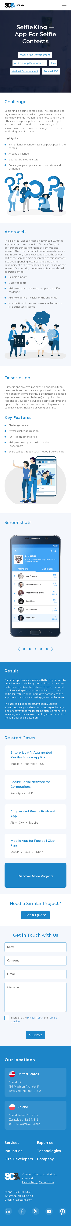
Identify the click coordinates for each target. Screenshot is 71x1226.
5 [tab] (47, 649)
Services (12, 1143)
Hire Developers (19, 1159)
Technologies (49, 1151)
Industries (13, 1151)
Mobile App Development (35, 55)
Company (45, 1159)
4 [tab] (41, 649)
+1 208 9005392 (21, 1192)
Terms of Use (46, 1182)
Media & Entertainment (25, 71)
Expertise (45, 1143)
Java (53, 63)
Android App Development (29, 63)
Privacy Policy (35, 1018)
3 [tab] (35, 649)
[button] (35, 915)
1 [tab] (24, 649)
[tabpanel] (35, 586)
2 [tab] (30, 649)
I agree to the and (35, 1018)
